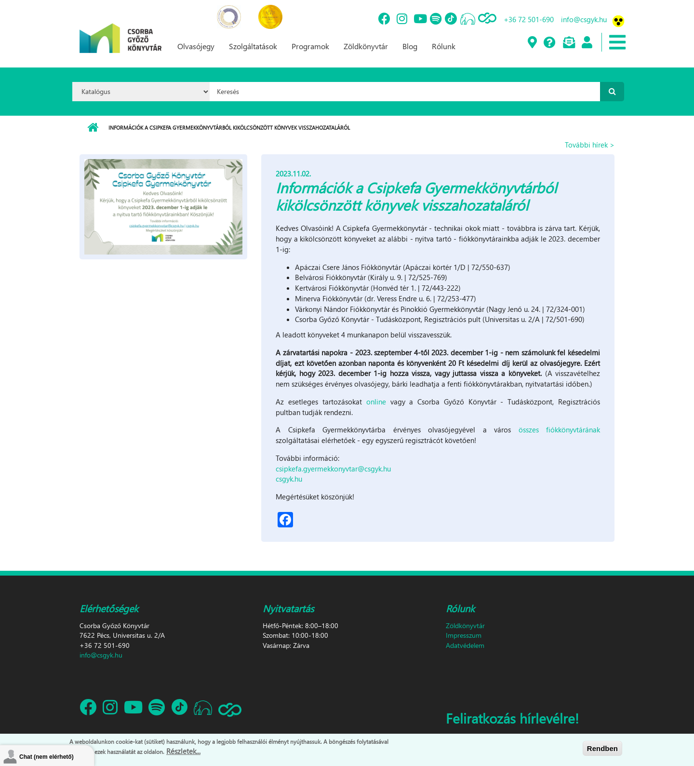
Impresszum (463, 635)
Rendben (602, 748)
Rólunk (443, 46)
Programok (310, 46)
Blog (409, 46)
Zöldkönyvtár (366, 46)
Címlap (93, 128)
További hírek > (589, 144)
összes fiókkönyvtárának (559, 429)
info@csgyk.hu (584, 19)
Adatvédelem (465, 645)
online (376, 401)
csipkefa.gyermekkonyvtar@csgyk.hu (333, 468)
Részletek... (183, 751)
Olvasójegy (195, 46)
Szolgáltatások (253, 46)
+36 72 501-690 (529, 19)
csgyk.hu (289, 479)
